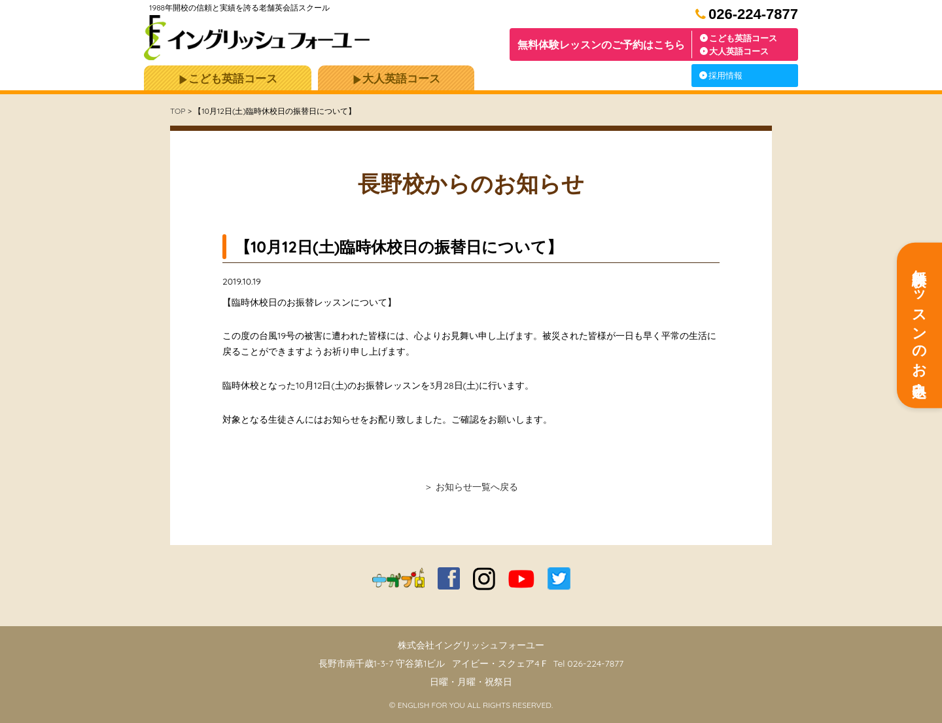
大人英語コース (734, 51)
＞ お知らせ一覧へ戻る (471, 487)
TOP (177, 111)
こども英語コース (738, 38)
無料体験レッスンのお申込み (920, 325)
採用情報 (720, 75)
